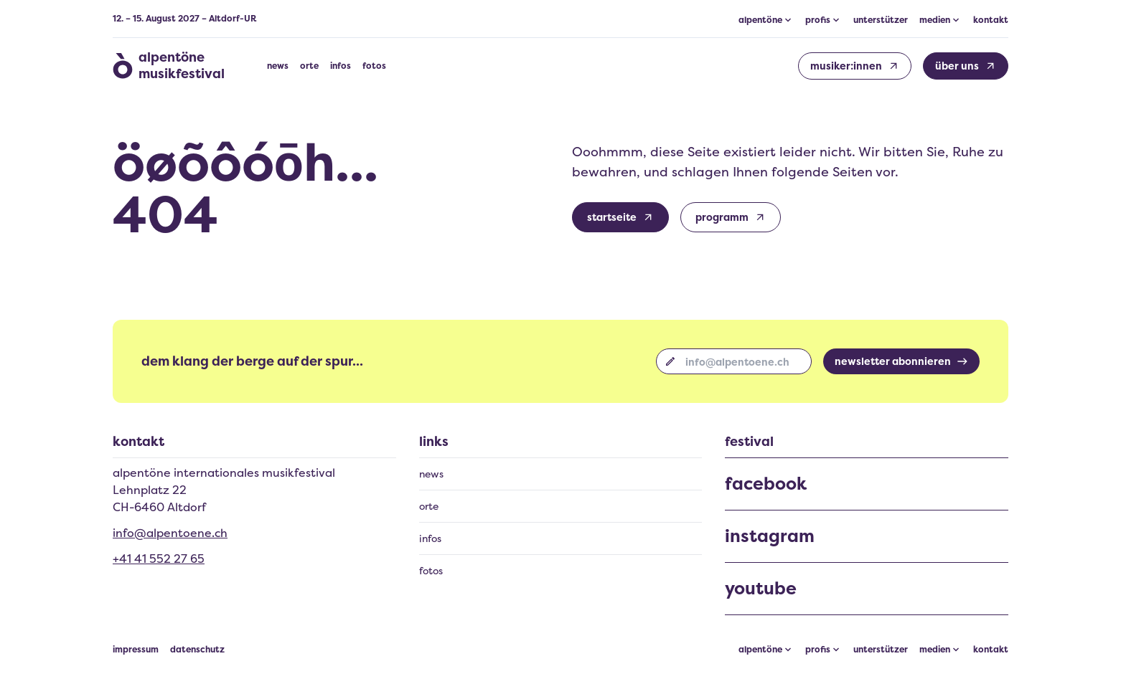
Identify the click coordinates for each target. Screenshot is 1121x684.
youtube (761, 588)
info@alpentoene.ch (170, 533)
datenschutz (197, 649)
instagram (770, 536)
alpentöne (760, 649)
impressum (136, 649)
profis (817, 649)
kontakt (990, 20)
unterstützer (880, 20)
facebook (766, 483)
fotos (374, 66)
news (278, 66)
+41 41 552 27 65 (159, 558)
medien (934, 649)
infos (340, 66)
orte (309, 66)
